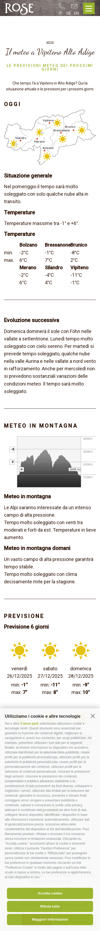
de (68, 13)
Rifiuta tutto (50, 906)
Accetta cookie (50, 893)
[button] (92, 716)
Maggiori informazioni (50, 919)
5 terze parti (29, 723)
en (76, 13)
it (60, 13)
